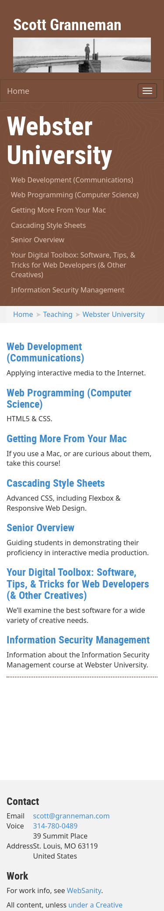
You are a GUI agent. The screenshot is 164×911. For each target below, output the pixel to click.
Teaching (58, 314)
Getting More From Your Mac (58, 210)
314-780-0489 (55, 826)
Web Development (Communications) (72, 180)
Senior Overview (37, 239)
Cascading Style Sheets (48, 225)
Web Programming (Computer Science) (75, 194)
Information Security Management (68, 290)
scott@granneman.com (71, 816)
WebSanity (84, 890)
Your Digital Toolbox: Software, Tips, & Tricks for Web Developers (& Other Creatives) (73, 265)
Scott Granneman (67, 24)
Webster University (114, 314)
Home (18, 91)
